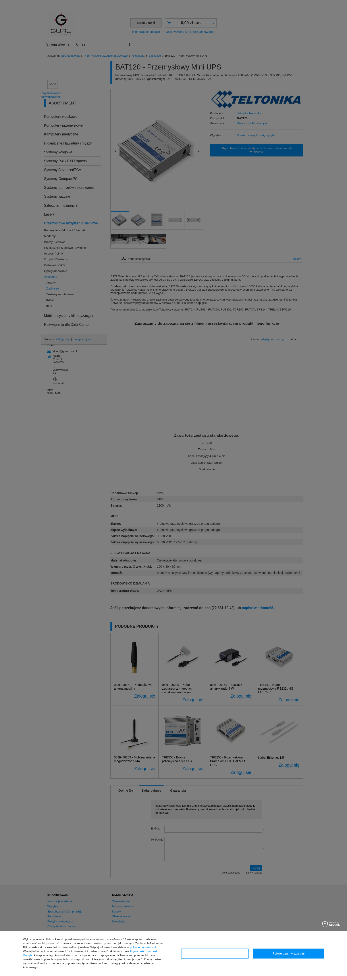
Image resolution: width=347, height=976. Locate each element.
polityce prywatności (143, 947)
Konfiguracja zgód (214, 953)
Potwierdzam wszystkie (288, 953)
